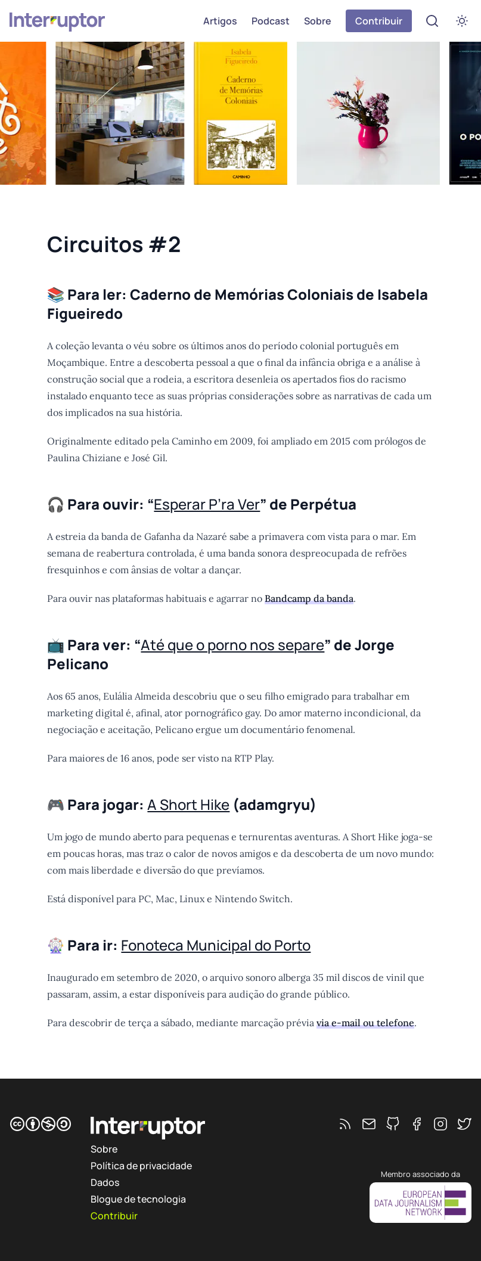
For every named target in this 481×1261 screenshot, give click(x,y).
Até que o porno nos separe (232, 644)
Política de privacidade (141, 1165)
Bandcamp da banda (309, 598)
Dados (105, 1182)
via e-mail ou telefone (365, 1023)
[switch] (461, 20)
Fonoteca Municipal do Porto (216, 945)
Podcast (271, 21)
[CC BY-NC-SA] (41, 1124)
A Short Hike (188, 804)
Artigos (220, 21)
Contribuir (378, 20)
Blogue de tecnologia (138, 1199)
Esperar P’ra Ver (207, 504)
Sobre (317, 21)
